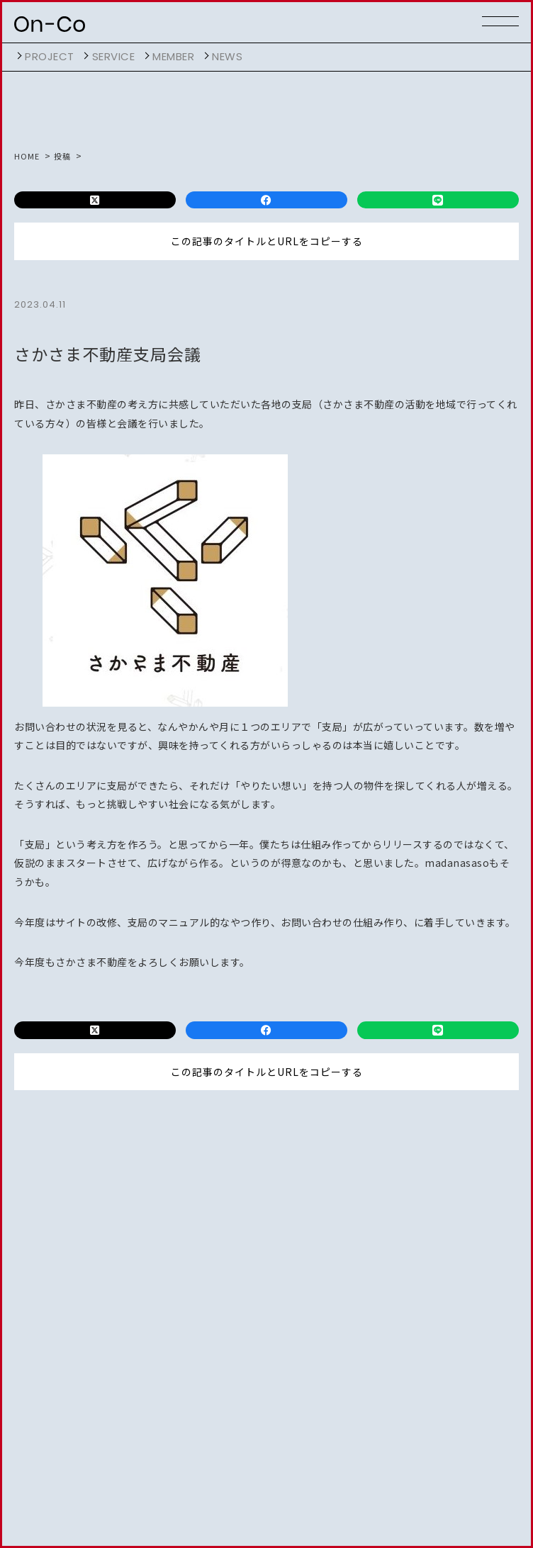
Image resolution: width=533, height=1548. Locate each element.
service (113, 56)
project (49, 56)
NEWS (227, 56)
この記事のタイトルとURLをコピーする (267, 242)
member (173, 56)
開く (17, 56)
